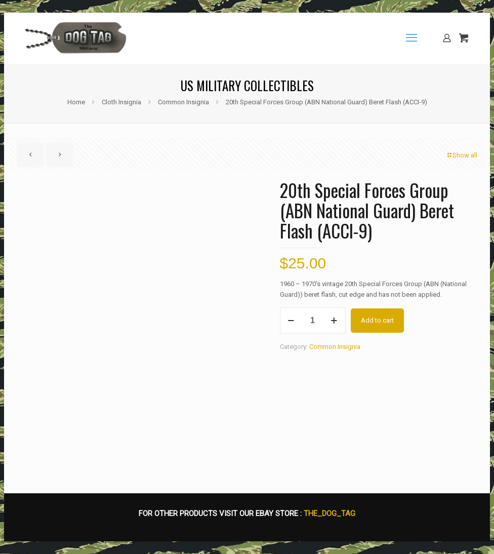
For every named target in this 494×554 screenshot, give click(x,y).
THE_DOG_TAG (329, 513)
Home (76, 102)
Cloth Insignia (121, 102)
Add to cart (377, 320)
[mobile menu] (411, 38)
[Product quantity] (313, 320)
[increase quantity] (334, 320)
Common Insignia (183, 102)
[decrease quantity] (291, 320)
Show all (461, 155)
